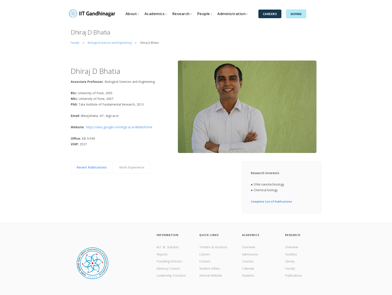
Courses (248, 261)
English (260, 4)
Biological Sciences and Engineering (110, 43)
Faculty (75, 43)
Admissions (250, 254)
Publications (293, 275)
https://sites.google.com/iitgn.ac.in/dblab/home (119, 127)
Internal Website (210, 275)
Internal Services (288, 4)
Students (248, 275)
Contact (234, 4)
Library (290, 261)
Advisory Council (168, 268)
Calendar (248, 268)
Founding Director (169, 261)
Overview (248, 247)
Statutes (173, 247)
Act (159, 247)
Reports (162, 254)
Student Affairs (209, 268)
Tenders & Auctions (213, 247)
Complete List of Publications (271, 201)
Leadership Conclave (171, 275)
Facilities (291, 254)
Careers (204, 254)
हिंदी (269, 4)
